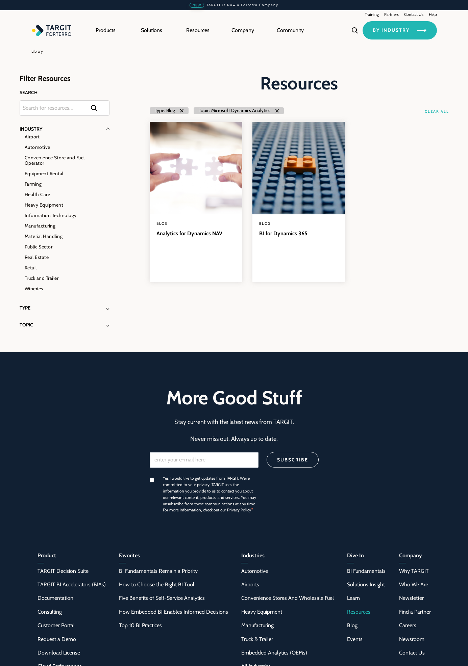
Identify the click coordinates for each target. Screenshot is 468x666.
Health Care (37, 194)
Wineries (34, 289)
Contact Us (413, 14)
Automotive (37, 147)
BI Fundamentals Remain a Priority (158, 571)
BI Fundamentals (366, 571)
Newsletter (411, 598)
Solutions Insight (366, 584)
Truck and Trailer (42, 278)
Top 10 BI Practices (140, 625)
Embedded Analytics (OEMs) (274, 652)
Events (355, 639)
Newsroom (411, 639)
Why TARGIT (414, 571)
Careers (407, 625)
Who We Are (413, 584)
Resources (358, 612)
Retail (31, 268)
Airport (32, 137)
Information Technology (51, 215)
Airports (250, 584)
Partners (391, 14)
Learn (353, 598)
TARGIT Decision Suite (63, 571)
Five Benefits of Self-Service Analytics (162, 598)
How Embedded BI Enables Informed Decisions (173, 612)
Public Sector (39, 247)
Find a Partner (415, 612)
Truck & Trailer (257, 639)
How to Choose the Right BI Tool (156, 584)
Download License (59, 652)
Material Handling (44, 236)
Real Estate (37, 257)
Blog (352, 625)
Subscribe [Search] (292, 460)
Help (433, 14)
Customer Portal (56, 625)
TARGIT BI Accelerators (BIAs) (72, 584)
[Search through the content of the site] (64, 108)
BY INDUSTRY (400, 30)
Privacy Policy (239, 509)
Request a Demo (57, 639)
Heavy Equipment (44, 205)
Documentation (55, 598)
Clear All (437, 111)
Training (372, 14)
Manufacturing (40, 226)
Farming (33, 184)
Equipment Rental (44, 173)
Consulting (50, 612)
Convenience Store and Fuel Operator (55, 160)
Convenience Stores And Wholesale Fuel (287, 598)
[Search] (355, 30)
